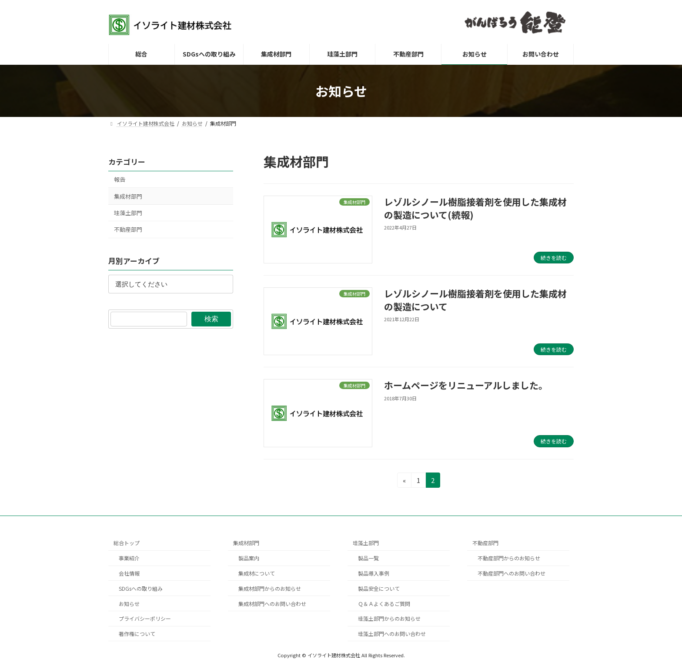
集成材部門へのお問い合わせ (272, 603)
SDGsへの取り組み (141, 588)
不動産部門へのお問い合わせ (511, 573)
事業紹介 (129, 558)
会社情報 (129, 573)
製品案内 (248, 558)
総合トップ (127, 542)
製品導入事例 (373, 573)
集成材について (256, 573)
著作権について (137, 633)
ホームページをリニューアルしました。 (466, 385)
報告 (119, 179)
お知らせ (129, 603)
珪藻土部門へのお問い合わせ (392, 633)
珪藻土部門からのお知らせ (389, 618)
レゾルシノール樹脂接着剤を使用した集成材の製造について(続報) (475, 208)
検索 (211, 319)
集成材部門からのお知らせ (269, 588)
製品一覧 (368, 558)
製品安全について (379, 588)
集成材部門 (128, 196)
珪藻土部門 (128, 213)
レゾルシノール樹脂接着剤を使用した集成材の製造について (475, 300)
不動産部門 (128, 229)
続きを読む (554, 257)
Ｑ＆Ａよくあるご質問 (384, 603)
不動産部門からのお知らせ (509, 558)
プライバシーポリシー (145, 618)
